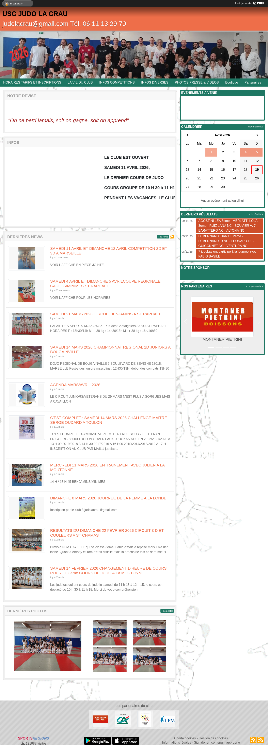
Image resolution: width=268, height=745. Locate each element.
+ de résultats (256, 214)
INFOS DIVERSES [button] (154, 82)
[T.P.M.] (167, 719)
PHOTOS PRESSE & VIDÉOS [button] (197, 82)
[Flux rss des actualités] (253, 740)
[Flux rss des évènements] (260, 740)
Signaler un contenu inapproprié (217, 742)
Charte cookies (185, 738)
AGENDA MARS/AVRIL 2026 (75, 385)
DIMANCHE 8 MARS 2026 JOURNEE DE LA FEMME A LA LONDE (108, 498)
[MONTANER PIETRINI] (100, 719)
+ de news (163, 236)
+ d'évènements (254, 126)
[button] (186, 321)
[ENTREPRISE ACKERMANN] (145, 719)
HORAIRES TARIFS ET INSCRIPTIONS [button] (32, 82)
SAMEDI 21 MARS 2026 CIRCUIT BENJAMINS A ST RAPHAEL (105, 314)
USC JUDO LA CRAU (35, 13)
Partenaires (253, 82)
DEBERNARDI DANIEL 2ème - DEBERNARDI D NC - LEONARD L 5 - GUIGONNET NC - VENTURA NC (226, 241)
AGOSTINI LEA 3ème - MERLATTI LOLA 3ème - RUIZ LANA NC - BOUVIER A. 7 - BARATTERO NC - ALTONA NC (228, 225)
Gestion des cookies (213, 738)
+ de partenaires (254, 286)
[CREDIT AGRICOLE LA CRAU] (123, 719)
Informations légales (176, 742)
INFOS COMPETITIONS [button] (117, 82)
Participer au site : (249, 3)
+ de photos (167, 611)
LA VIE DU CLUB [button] (80, 82)
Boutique (231, 82)
